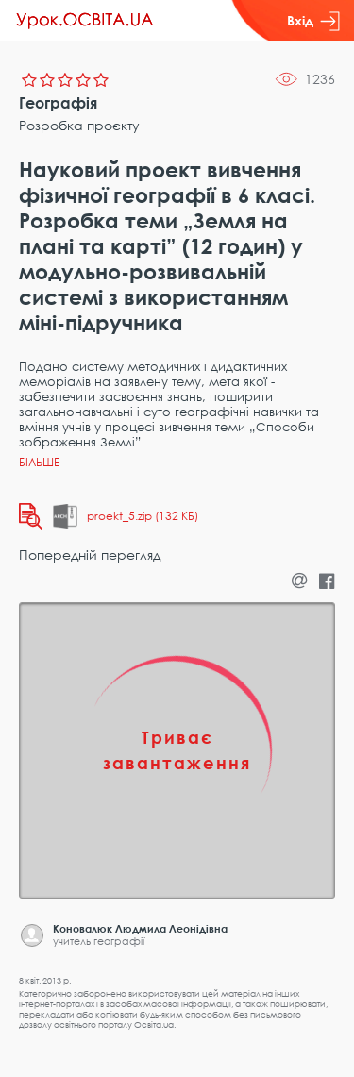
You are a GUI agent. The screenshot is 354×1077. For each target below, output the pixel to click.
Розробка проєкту (79, 125)
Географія (58, 102)
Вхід (313, 20)
